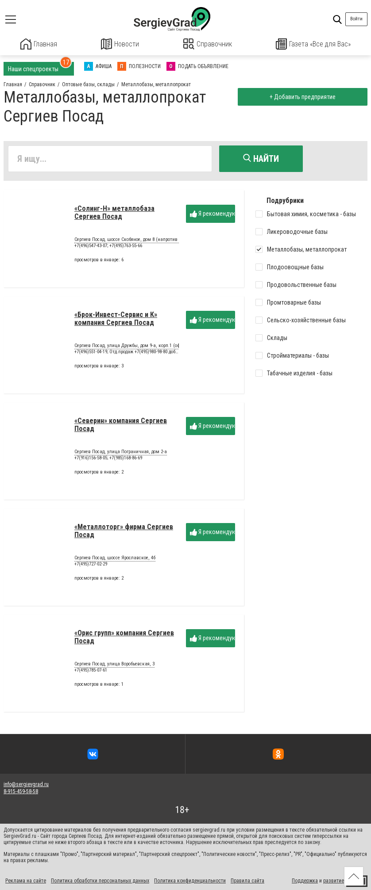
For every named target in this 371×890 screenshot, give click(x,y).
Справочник (207, 44)
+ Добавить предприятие (301, 96)
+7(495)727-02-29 (90, 566)
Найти (261, 158)
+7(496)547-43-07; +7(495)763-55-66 (108, 248)
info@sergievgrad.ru (26, 783)
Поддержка (305, 880)
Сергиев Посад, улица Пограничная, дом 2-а (120, 454)
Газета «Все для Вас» (313, 44)
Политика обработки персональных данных (100, 880)
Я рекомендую (212, 216)
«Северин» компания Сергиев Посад (120, 427)
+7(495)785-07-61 (90, 672)
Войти (356, 19)
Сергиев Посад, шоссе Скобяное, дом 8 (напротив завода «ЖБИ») (142, 242)
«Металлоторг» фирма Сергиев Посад (123, 533)
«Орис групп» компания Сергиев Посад (124, 639)
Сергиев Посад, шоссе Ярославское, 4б (114, 560)
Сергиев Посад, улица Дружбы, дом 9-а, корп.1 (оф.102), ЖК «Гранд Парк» (151, 348)
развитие (333, 880)
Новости (120, 44)
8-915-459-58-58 (21, 790)
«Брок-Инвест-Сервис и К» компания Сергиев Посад (115, 321)
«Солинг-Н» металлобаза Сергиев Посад (114, 214)
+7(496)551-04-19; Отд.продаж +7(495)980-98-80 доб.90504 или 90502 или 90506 (152, 354)
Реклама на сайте (25, 880)
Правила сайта (247, 880)
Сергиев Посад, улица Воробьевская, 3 (114, 666)
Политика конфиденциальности (190, 880)
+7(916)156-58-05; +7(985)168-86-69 (108, 460)
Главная (38, 44)
